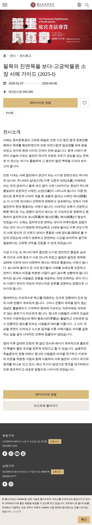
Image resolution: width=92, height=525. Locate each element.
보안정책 (16, 511)
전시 (13, 55)
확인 (84, 519)
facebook (4, 453)
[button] (79, 5)
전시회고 (25, 55)
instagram (11, 453)
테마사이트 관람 (40, 102)
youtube (17, 453)
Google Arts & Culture (23, 453)
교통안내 (54, 441)
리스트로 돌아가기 (46, 405)
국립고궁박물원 (42, 5)
